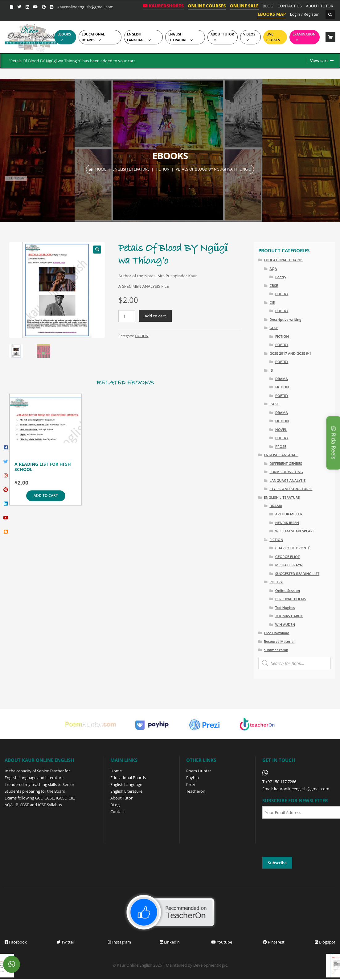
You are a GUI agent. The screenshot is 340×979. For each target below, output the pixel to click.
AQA (273, 268)
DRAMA (281, 378)
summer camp (276, 649)
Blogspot (325, 942)
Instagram (119, 942)
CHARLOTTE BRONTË (292, 548)
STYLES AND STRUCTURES (290, 488)
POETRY (282, 293)
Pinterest (274, 942)
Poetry (280, 277)
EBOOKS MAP (271, 14)
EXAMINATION (304, 34)
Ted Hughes (285, 607)
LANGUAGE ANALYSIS (287, 480)
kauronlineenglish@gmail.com (85, 7)
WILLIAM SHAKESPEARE (295, 531)
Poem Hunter (198, 771)
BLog (115, 805)
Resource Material (279, 641)
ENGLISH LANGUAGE (136, 37)
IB (271, 370)
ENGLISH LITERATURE (131, 169)
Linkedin (170, 942)
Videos (249, 34)
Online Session (287, 590)
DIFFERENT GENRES (285, 463)
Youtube (221, 942)
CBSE (273, 285)
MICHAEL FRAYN (289, 565)
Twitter (65, 942)
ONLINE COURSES (207, 6)
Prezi (190, 784)
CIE (272, 302)
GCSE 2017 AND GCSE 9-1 (290, 353)
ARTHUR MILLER (288, 514)
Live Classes (273, 37)
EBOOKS (64, 34)
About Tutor (121, 798)
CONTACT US (289, 6)
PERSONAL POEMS (290, 599)
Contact (117, 811)
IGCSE (274, 404)
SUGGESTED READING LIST (297, 573)
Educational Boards (128, 777)
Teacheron (195, 791)
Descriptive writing (285, 319)
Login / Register (304, 14)
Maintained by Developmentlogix (196, 965)
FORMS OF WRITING (286, 471)
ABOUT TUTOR (319, 6)
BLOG (268, 6)
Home (100, 169)
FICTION (163, 169)
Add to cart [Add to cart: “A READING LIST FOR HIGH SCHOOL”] (46, 495)
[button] (97, 250)
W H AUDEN (285, 624)
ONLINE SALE (244, 6)
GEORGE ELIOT (287, 556)
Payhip (192, 777)
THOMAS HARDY (289, 615)
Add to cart (155, 316)
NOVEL (281, 429)
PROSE (280, 446)
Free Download (276, 632)
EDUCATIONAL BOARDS (93, 37)
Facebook (16, 942)
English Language (126, 784)
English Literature (177, 37)
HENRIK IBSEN (287, 522)
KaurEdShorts (163, 6)
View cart (319, 60)
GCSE (273, 327)
